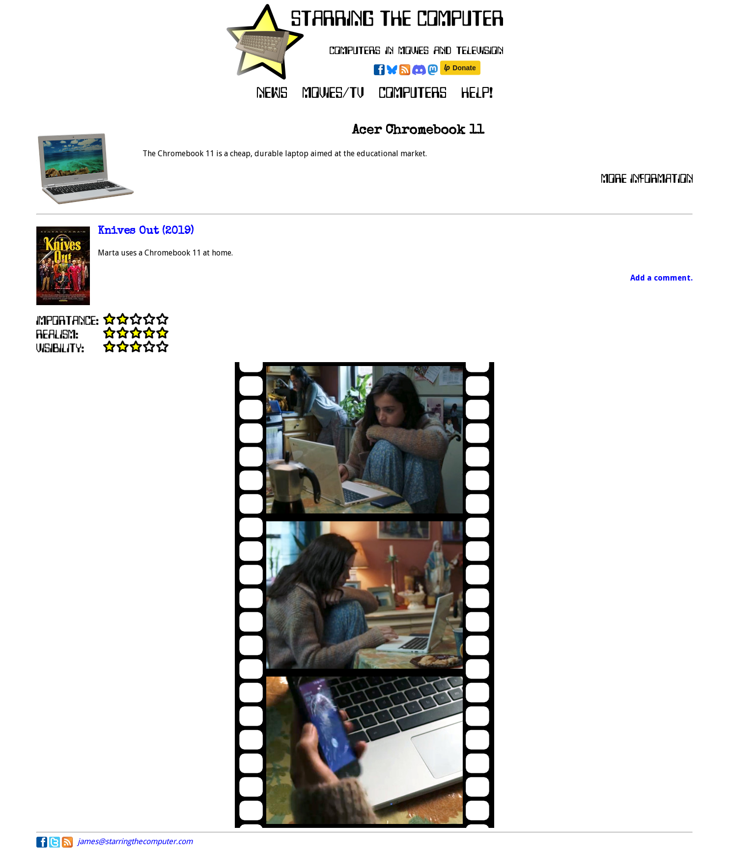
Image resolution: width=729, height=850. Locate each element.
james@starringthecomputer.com (135, 841)
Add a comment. (661, 278)
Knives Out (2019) (146, 231)
